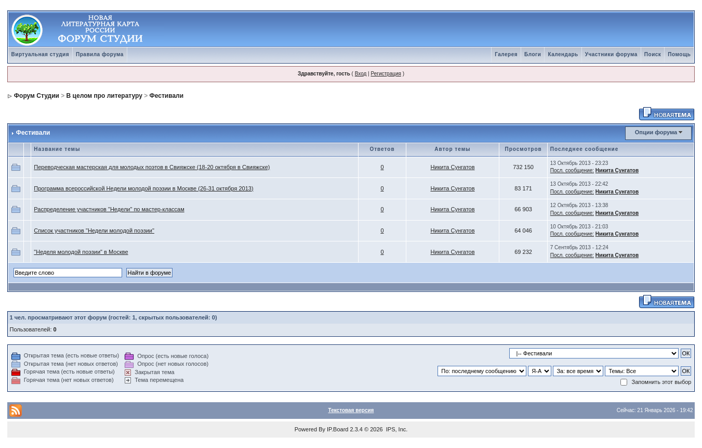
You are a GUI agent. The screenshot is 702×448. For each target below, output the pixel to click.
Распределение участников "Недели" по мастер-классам (109, 209)
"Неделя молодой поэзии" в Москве (81, 252)
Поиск (652, 54)
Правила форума (100, 54)
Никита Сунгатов (452, 167)
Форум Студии (36, 95)
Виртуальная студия (40, 54)
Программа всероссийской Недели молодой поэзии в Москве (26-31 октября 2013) (143, 188)
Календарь (563, 54)
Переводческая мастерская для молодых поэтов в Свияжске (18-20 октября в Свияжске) (152, 167)
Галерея (506, 54)
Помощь (679, 54)
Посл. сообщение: (572, 170)
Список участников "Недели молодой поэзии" (94, 230)
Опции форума (656, 132)
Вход (361, 73)
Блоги (532, 54)
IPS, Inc (396, 429)
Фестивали (167, 95)
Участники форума (611, 54)
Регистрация (385, 73)
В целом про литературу (104, 95)
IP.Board (337, 429)
